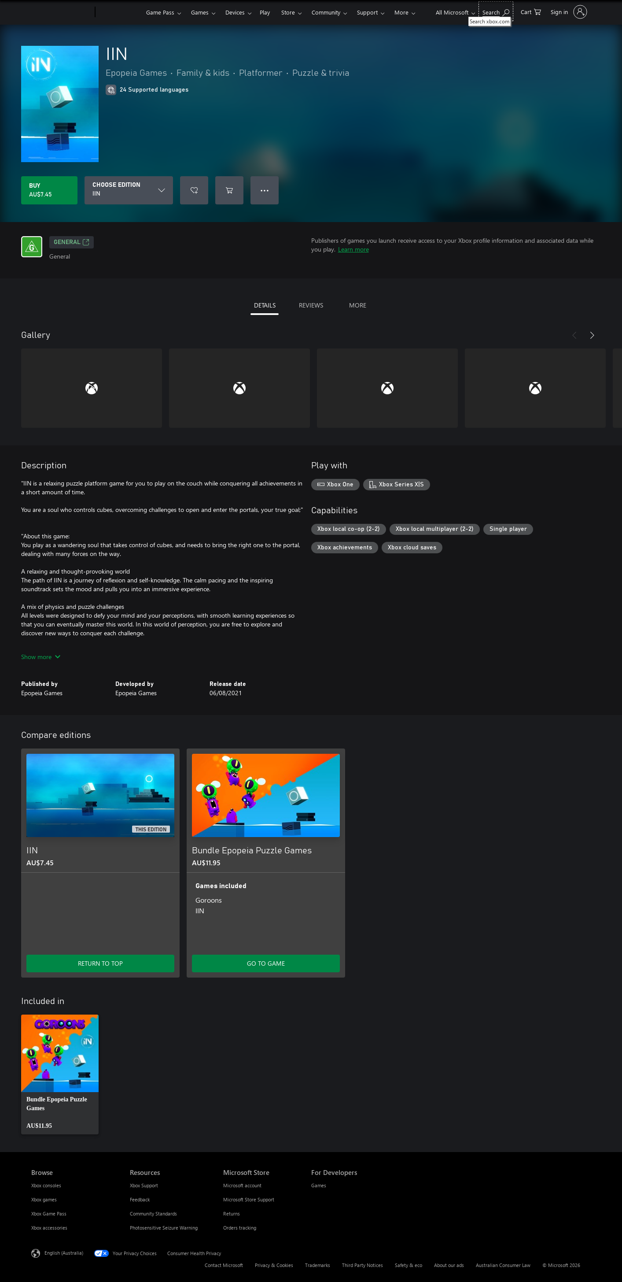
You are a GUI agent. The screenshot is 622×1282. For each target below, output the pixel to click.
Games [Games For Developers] (318, 1185)
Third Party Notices (362, 1265)
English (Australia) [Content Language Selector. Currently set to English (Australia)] (63, 1253)
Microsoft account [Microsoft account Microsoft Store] (242, 1185)
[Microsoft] (61, 12)
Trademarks (317, 1265)
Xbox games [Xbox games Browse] (44, 1199)
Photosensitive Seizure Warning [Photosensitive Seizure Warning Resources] (164, 1227)
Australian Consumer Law (503, 1265)
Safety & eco (408, 1265)
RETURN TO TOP (100, 963)
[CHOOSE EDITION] (129, 190)
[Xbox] (119, 12)
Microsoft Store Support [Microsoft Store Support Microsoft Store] (248, 1199)
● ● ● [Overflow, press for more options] (265, 190)
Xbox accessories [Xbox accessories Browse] (49, 1227)
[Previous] (574, 335)
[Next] (592, 335)
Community (326, 12)
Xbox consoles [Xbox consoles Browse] (46, 1185)
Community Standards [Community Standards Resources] (153, 1213)
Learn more (353, 249)
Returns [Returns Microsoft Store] (231, 1213)
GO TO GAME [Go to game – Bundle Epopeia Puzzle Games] (266, 963)
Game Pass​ (160, 12)
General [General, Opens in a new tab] (71, 242)
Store (288, 12)
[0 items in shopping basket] (531, 11)
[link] (60, 1074)
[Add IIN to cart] (229, 190)
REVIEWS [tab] (311, 305)
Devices (235, 12)
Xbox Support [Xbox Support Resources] (144, 1185)
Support (367, 12)
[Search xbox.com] (495, 11)
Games (200, 12)
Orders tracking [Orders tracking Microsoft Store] (239, 1227)
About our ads (449, 1265)
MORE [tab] (357, 305)
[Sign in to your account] (568, 11)
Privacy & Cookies (274, 1265)
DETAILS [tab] (265, 305)
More (401, 12)
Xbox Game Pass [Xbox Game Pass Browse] (48, 1213)
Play (265, 12)
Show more (40, 656)
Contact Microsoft (224, 1265)
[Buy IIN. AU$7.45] (49, 190)
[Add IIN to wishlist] (194, 190)
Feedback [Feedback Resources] (140, 1199)
